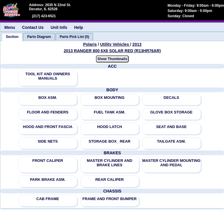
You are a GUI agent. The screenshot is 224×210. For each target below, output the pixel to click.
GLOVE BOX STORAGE (171, 112)
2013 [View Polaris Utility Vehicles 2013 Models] (136, 44)
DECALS (171, 97)
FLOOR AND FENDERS (48, 112)
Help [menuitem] (78, 27)
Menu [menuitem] (9, 27)
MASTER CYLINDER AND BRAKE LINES (109, 162)
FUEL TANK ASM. (109, 112)
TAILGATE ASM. (171, 141)
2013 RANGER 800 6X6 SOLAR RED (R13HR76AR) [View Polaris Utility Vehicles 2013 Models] (112, 50)
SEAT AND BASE (171, 127)
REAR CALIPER (109, 179)
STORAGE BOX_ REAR (110, 141)
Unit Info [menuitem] (58, 27)
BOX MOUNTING (109, 97)
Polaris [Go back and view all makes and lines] (90, 44)
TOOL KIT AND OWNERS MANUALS (47, 76)
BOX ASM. (47, 97)
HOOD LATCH (109, 127)
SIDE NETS (48, 141)
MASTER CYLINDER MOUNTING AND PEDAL (171, 162)
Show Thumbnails (112, 59)
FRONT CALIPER (47, 160)
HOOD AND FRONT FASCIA (48, 127)
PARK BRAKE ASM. (47, 179)
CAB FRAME (47, 199)
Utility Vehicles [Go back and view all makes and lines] (115, 44)
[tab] (12, 37)
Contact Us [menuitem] (33, 27)
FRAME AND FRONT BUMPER (110, 199)
